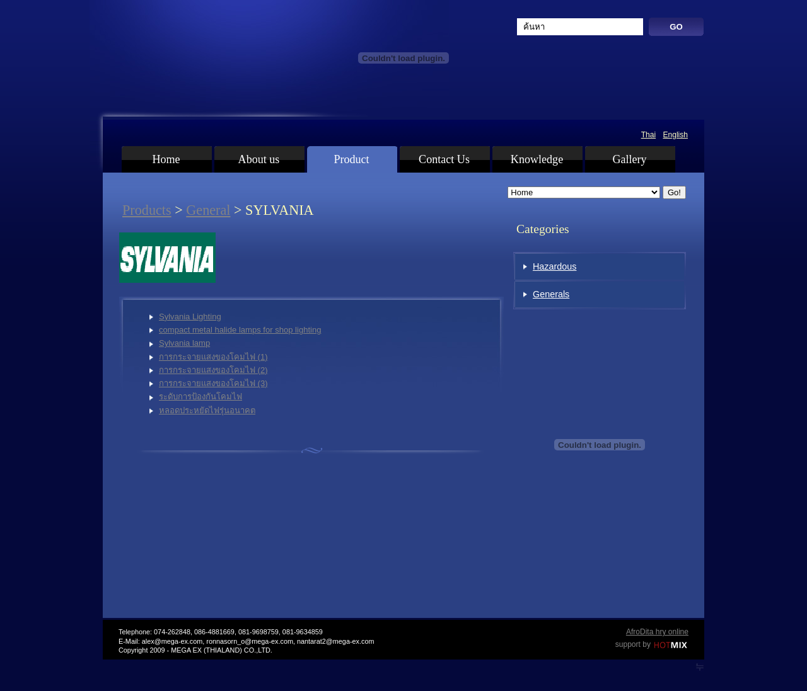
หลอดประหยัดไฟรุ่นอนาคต (207, 410)
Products (146, 210)
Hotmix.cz (671, 645)
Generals (551, 294)
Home (166, 159)
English (675, 134)
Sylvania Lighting (190, 316)
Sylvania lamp (184, 343)
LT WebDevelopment (699, 667)
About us (259, 159)
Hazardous (554, 266)
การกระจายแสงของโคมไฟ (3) (213, 383)
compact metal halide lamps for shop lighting (240, 329)
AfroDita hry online (657, 631)
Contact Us (444, 159)
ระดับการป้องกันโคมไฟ (200, 396)
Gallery (629, 159)
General (208, 210)
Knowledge (537, 159)
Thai (648, 134)
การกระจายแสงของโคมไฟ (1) (213, 357)
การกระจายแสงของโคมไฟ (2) (213, 370)
